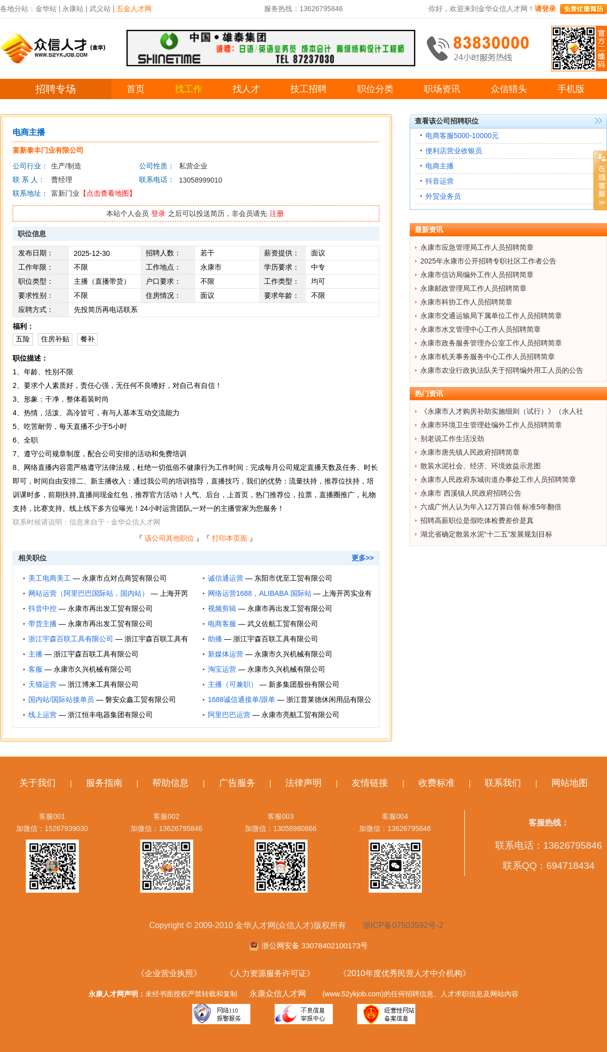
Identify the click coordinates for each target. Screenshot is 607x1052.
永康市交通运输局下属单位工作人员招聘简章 (491, 316)
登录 (158, 213)
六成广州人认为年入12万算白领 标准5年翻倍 (490, 507)
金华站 (46, 9)
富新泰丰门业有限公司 (48, 150)
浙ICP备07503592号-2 (403, 925)
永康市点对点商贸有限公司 (124, 578)
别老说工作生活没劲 (452, 438)
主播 (35, 654)
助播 (215, 639)
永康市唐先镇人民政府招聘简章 (469, 452)
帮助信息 (170, 783)
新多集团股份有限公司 (304, 684)
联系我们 (503, 783)
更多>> (363, 558)
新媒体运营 (225, 654)
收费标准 (436, 783)
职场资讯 (442, 89)
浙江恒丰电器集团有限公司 (110, 715)
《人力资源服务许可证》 (270, 973)
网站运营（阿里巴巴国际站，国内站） (88, 593)
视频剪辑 (222, 608)
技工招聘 (308, 89)
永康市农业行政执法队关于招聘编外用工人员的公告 (501, 370)
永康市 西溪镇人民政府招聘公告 (471, 493)
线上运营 (42, 715)
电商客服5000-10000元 (462, 136)
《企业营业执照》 (169, 973)
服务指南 (104, 783)
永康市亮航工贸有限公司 (300, 715)
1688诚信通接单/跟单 (241, 699)
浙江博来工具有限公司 (103, 684)
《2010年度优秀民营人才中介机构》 (404, 973)
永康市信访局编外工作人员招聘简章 (477, 275)
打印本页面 (229, 538)
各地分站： (17, 9)
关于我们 (37, 783)
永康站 (72, 9)
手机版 (571, 89)
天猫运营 (42, 684)
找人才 (246, 89)
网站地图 (569, 783)
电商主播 (439, 166)
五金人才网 (134, 9)
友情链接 (370, 783)
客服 (35, 669)
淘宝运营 (222, 669)
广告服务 (237, 783)
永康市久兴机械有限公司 (293, 654)
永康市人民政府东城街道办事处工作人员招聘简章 (498, 479)
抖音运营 (439, 181)
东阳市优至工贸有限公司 (293, 578)
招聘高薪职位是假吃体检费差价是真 (477, 520)
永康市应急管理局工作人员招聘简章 (477, 247)
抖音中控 (42, 608)
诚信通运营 (225, 578)
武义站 (100, 9)
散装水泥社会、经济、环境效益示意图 (480, 466)
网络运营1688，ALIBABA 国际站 (260, 593)
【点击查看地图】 (107, 193)
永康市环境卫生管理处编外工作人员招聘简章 (491, 425)
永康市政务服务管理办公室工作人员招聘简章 (491, 343)
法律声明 (303, 783)
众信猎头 (509, 89)
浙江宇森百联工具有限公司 (70, 639)
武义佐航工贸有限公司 (282, 624)
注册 (277, 213)
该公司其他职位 (169, 538)
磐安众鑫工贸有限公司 (140, 699)
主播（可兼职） (232, 684)
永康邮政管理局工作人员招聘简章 (473, 288)
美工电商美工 (49, 578)
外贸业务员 (443, 196)
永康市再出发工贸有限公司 (110, 608)
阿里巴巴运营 (229, 715)
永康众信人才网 (277, 993)
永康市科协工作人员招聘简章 (466, 302)
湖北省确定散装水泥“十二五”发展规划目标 (486, 534)
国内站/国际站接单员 (61, 699)
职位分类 (375, 89)
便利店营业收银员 (453, 151)
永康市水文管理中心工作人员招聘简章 (480, 329)
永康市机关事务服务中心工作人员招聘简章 (487, 357)
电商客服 (222, 624)
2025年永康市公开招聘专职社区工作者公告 (488, 261)
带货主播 (42, 624)
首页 (135, 89)
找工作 (188, 89)
